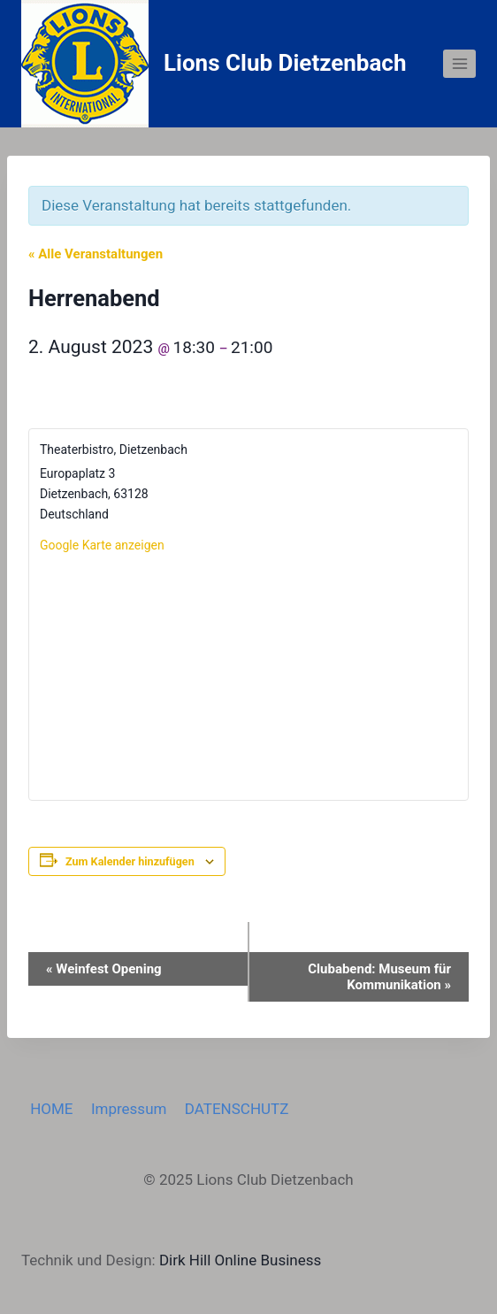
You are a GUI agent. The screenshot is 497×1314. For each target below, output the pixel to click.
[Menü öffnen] (459, 63)
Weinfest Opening (104, 969)
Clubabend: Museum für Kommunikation (379, 977)
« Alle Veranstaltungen (95, 254)
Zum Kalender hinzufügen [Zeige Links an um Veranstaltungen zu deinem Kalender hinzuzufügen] (130, 861)
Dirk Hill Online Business (240, 1260)
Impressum (129, 1109)
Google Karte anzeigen (102, 545)
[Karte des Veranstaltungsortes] (248, 676)
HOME (51, 1109)
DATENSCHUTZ (237, 1109)
